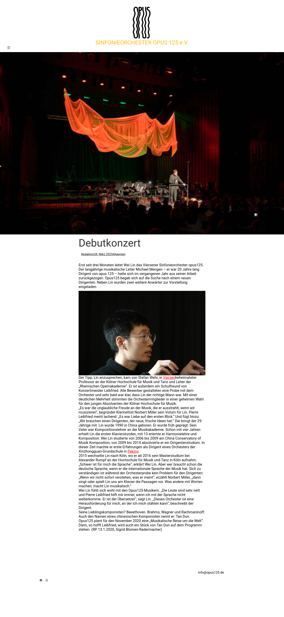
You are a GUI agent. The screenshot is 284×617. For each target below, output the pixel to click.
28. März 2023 (103, 254)
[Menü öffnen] (9, 47)
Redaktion (87, 254)
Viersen (169, 377)
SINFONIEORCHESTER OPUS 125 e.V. (141, 42)
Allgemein (118, 254)
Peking (133, 451)
